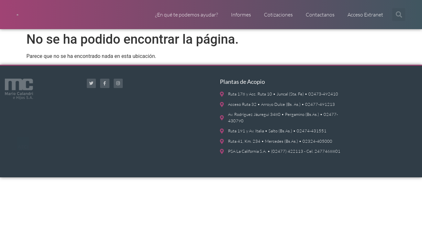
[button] (398, 17)
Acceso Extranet (365, 18)
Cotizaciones (278, 18)
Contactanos (320, 18)
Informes (241, 18)
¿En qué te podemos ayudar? (186, 18)
